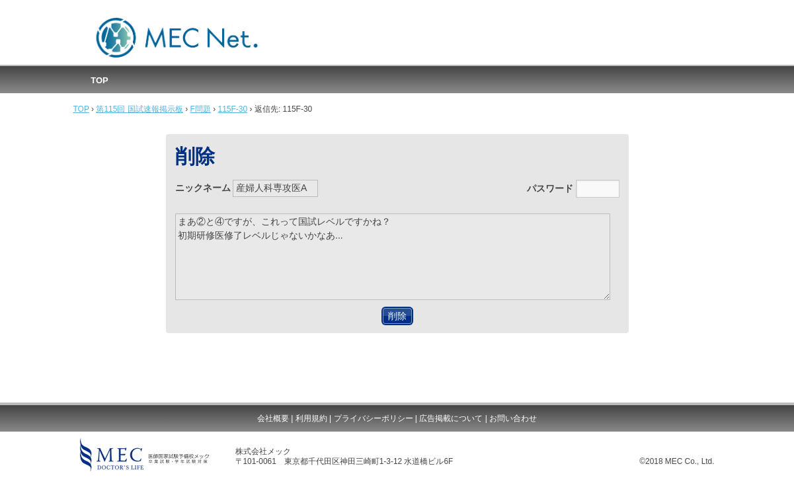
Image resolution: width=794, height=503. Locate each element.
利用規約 (311, 418)
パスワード (573, 189)
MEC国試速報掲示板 (177, 38)
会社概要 (273, 418)
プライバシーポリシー (373, 418)
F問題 (200, 109)
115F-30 (233, 109)
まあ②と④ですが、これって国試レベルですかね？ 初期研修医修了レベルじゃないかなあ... (393, 256)
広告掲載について (451, 418)
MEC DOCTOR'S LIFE (144, 454)
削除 (397, 316)
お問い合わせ (513, 418)
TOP (99, 80)
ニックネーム (247, 188)
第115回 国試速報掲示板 (139, 109)
